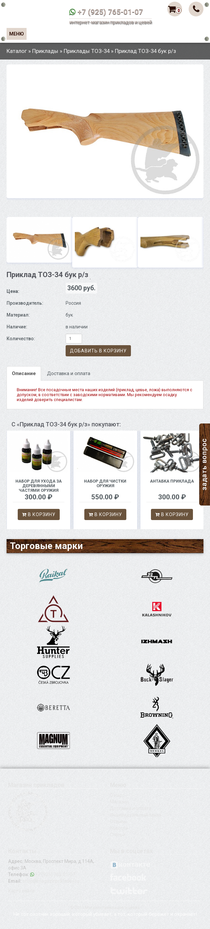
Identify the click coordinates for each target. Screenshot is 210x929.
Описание (24, 373)
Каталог (17, 51)
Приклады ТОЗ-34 (87, 51)
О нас (116, 795)
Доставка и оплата (68, 373)
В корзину (38, 514)
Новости (119, 828)
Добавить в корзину (98, 350)
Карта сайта (21, 890)
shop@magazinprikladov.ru (51, 881)
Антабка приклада (172, 481)
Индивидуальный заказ (135, 815)
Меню (16, 33)
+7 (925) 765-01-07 (110, 12)
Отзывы (118, 821)
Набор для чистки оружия (105, 483)
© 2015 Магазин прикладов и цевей (105, 907)
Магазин (119, 801)
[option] (105, 131)
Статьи (117, 834)
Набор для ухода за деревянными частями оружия (38, 486)
